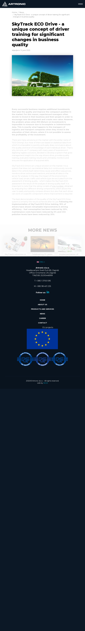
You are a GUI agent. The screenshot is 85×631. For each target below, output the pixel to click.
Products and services (42, 309)
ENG (40, 262)
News (42, 314)
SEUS (45, 383)
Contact (42, 323)
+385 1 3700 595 (43, 281)
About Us (42, 305)
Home (42, 300)
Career (42, 318)
